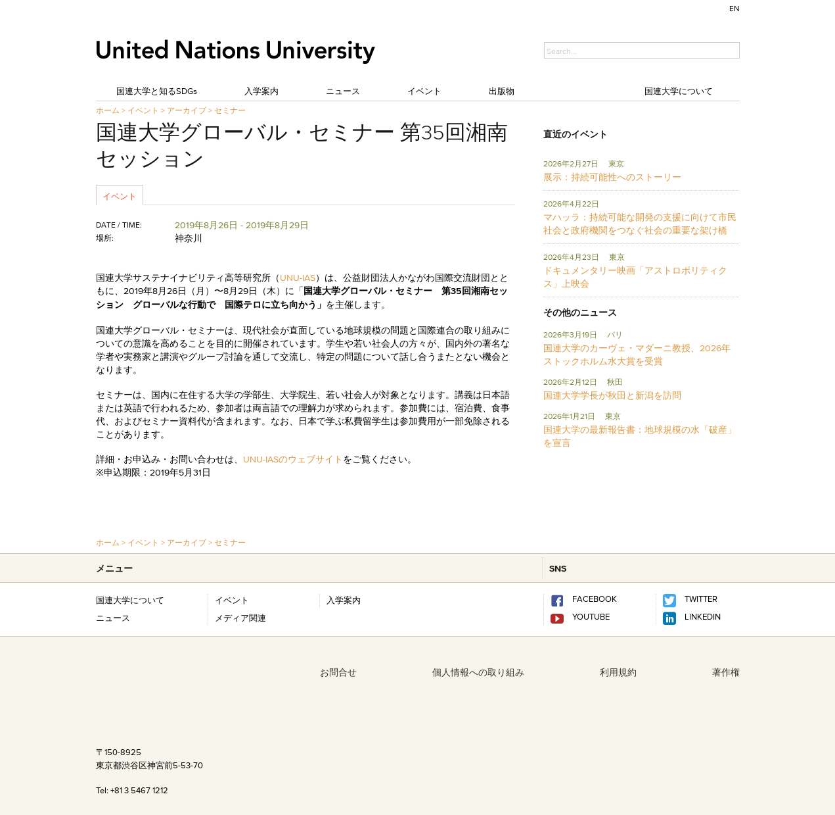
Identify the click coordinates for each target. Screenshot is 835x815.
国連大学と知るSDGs (156, 91)
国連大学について (678, 91)
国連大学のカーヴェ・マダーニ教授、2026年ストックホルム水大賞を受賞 (637, 354)
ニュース (343, 91)
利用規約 (618, 672)
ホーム (108, 110)
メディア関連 (240, 618)
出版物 (501, 91)
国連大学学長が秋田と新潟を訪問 (612, 395)
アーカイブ (186, 110)
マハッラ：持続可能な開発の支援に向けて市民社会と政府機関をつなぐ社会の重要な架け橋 (639, 223)
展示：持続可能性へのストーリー (612, 177)
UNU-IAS (297, 277)
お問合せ (338, 672)
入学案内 (261, 91)
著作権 (726, 672)
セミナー (230, 110)
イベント (424, 91)
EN (734, 8)
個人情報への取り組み (478, 672)
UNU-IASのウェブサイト (293, 459)
